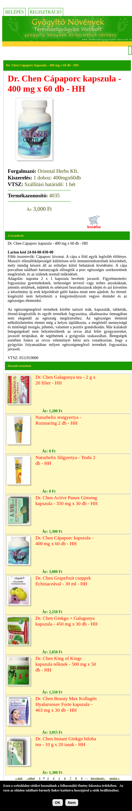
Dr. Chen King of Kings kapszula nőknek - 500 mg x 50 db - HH (65, 664)
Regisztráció (46, 12)
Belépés (14, 12)
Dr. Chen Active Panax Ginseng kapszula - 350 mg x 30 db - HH (66, 500)
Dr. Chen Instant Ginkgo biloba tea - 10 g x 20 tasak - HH (65, 741)
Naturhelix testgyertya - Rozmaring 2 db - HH (58, 420)
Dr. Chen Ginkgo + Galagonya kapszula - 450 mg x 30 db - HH (66, 621)
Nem (72, 803)
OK (57, 803)
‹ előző (31, 778)
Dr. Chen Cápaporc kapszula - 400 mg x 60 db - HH (64, 540)
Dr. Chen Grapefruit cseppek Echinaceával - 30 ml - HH (63, 580)
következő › (98, 778)
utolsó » (114, 778)
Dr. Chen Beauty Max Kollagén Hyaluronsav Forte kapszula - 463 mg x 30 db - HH (66, 704)
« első (19, 778)
